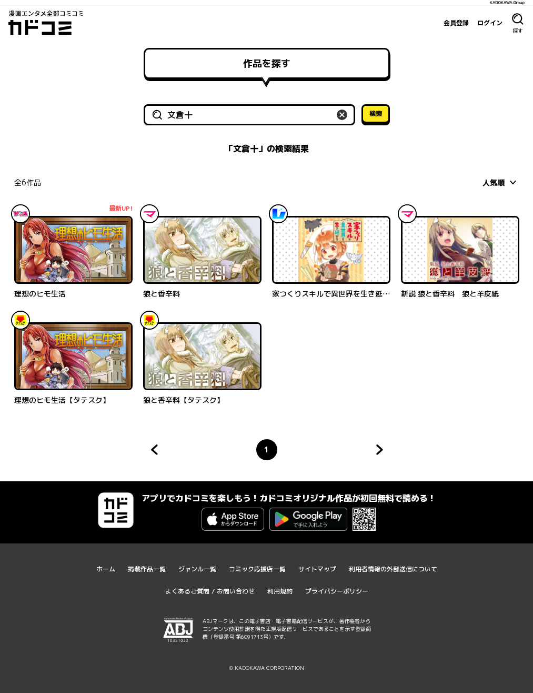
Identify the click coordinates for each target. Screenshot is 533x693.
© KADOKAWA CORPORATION (266, 667)
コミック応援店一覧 (257, 569)
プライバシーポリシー (336, 591)
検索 (375, 113)
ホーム (105, 569)
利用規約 (280, 591)
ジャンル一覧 (197, 569)
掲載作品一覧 (147, 569)
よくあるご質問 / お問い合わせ (210, 591)
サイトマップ (317, 569)
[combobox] (500, 182)
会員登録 (456, 22)
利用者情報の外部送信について (393, 569)
